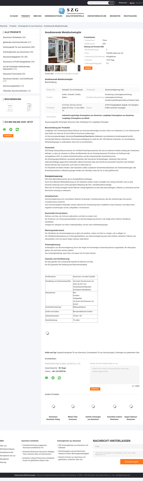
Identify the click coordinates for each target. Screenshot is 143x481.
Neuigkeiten (115, 16)
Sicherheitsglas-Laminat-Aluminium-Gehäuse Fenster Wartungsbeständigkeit (73, 452)
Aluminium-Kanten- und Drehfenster (18, 79)
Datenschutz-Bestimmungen (24, 475)
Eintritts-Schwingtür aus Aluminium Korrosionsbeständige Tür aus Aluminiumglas (93, 418)
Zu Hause (14, 16)
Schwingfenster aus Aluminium (16, 52)
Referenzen (123, 3)
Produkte (25, 16)
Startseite (3, 26)
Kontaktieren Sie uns (97, 16)
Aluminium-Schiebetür (12, 37)
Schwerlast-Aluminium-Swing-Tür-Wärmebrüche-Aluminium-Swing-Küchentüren (53, 418)
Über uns (37, 16)
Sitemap (3, 462)
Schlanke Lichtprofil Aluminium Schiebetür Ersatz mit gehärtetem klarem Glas (38, 459)
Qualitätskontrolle (75, 16)
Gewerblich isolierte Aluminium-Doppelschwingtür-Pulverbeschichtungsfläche (114, 418)
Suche (111, 3)
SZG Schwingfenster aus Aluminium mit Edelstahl (73, 446)
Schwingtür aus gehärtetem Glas (127, 353)
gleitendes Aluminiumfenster (15, 42)
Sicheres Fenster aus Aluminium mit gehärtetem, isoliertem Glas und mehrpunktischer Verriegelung (71, 458)
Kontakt (88, 68)
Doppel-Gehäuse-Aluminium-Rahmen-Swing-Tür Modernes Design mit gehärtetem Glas (131, 418)
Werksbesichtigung (53, 16)
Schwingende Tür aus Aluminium (30, 26)
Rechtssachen (130, 16)
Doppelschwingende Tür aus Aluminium (71, 353)
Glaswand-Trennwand (12, 74)
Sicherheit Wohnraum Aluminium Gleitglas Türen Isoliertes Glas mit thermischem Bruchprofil (38, 453)
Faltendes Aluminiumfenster (15, 91)
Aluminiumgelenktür (11, 86)
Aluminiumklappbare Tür (13, 57)
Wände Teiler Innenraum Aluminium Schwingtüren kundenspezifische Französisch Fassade (73, 418)
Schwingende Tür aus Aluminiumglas (100, 353)
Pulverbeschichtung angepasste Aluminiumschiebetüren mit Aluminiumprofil (35, 446)
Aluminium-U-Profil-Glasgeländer (17, 62)
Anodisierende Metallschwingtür (67, 74)
